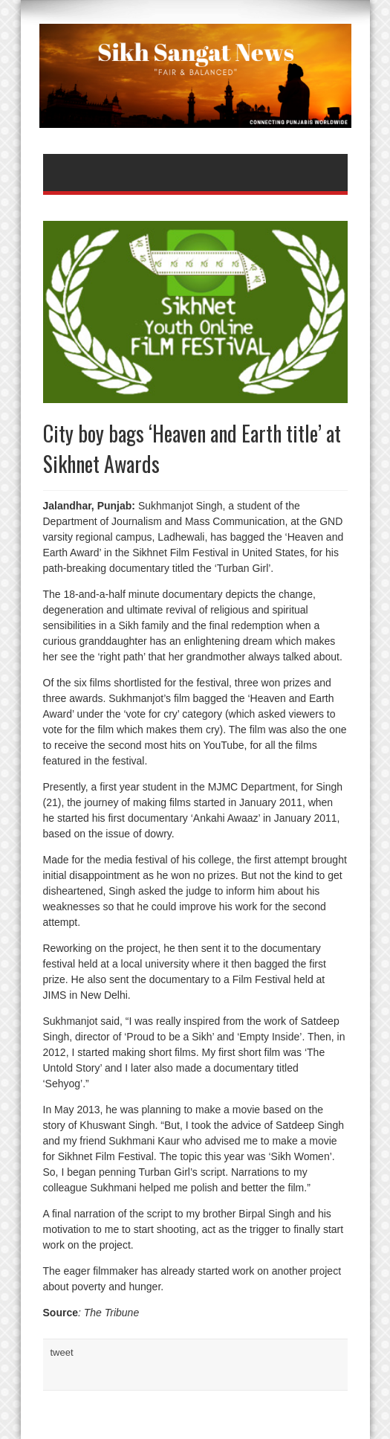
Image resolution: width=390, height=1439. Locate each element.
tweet (62, 1352)
